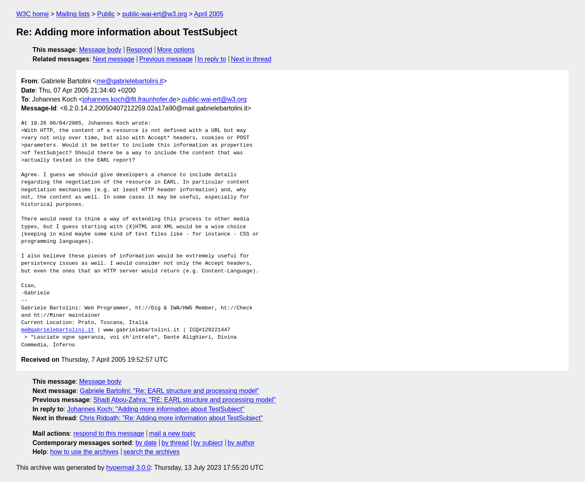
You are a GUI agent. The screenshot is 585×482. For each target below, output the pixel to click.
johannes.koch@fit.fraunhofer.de (129, 99)
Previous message (166, 59)
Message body (100, 49)
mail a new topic (172, 433)
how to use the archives (84, 451)
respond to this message (108, 433)
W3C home (32, 14)
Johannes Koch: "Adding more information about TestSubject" (155, 409)
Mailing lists (73, 14)
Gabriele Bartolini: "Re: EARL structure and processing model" (169, 390)
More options (176, 49)
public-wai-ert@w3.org (154, 14)
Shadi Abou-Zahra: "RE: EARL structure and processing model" (184, 399)
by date (145, 442)
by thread (175, 442)
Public (106, 14)
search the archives (152, 451)
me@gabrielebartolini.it (129, 81)
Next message (113, 59)
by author (241, 442)
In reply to (211, 59)
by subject (208, 442)
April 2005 (208, 14)
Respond (139, 49)
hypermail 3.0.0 (128, 467)
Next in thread (251, 59)
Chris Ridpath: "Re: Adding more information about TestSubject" (171, 418)
